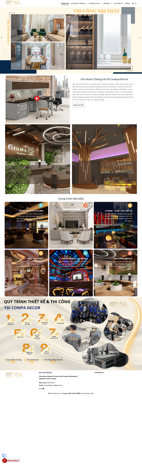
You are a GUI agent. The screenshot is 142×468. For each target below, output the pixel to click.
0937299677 (51, 383)
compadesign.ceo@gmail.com (53, 385)
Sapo (92, 393)
